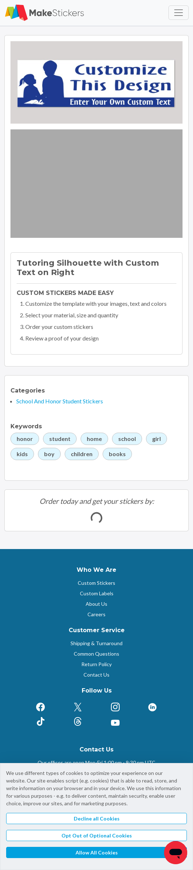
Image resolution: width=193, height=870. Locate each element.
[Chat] (175, 852)
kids (22, 453)
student (59, 438)
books (117, 453)
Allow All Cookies (97, 852)
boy (49, 453)
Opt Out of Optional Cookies (96, 835)
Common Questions (96, 654)
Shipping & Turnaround (96, 643)
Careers (96, 614)
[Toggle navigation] (178, 12)
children (82, 453)
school (127, 438)
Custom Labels (96, 593)
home (94, 438)
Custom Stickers (96, 583)
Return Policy (96, 664)
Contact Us (96, 675)
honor (25, 438)
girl (156, 438)
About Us (96, 604)
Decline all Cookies (97, 818)
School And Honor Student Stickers (59, 401)
